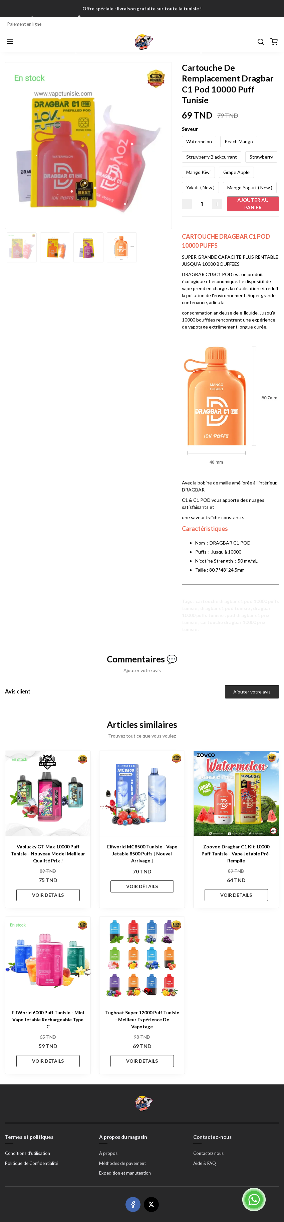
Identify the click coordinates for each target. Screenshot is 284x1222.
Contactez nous (208, 1153)
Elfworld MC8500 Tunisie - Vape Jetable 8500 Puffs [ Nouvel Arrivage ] (142, 853)
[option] (88, 145)
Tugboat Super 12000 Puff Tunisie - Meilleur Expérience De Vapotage (142, 1019)
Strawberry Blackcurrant (211, 157)
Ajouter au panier (253, 204)
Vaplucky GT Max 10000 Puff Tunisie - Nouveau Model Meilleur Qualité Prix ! (48, 853)
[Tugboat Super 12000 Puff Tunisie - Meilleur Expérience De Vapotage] (142, 959)
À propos (108, 1153)
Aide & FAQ (204, 1163)
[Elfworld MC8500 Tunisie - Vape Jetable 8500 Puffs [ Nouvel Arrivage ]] (142, 793)
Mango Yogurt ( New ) (249, 187)
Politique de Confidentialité (31, 1163)
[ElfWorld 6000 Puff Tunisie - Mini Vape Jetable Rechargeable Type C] (47, 959)
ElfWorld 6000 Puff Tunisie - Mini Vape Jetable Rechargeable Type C (48, 1019)
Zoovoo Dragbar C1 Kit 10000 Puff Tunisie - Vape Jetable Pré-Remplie (236, 853)
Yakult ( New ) (200, 187)
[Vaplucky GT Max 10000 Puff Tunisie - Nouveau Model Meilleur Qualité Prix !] (47, 793)
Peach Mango (239, 141)
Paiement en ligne (24, 24)
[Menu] (10, 42)
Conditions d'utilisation (27, 1153)
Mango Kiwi (198, 172)
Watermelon (199, 141)
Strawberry (261, 157)
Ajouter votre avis (252, 691)
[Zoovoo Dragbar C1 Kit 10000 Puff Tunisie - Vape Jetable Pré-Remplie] (236, 793)
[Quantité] (202, 203)
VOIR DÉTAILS (48, 895)
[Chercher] (261, 42)
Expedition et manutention (125, 1173)
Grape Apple (236, 172)
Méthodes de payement (122, 1163)
